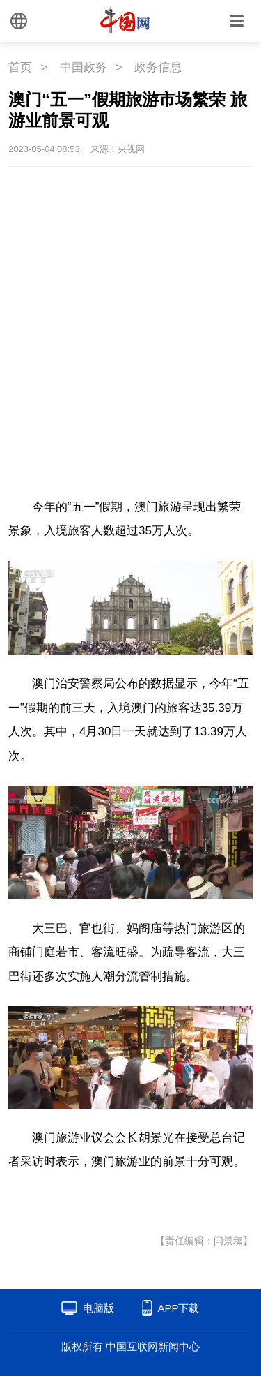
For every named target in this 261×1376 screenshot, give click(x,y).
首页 (20, 67)
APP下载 (178, 1308)
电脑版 (98, 1308)
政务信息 (158, 67)
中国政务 (83, 67)
